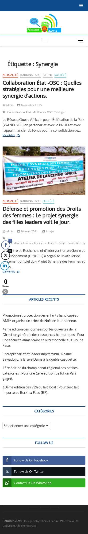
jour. (44, 243)
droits (18, 243)
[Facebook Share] (5, 245)
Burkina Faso (30, 75)
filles (37, 243)
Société (60, 75)
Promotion (74, 243)
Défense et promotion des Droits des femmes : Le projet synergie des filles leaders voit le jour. (42, 215)
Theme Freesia (49, 521)
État (28, 112)
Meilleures (39, 112)
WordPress (67, 521)
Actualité (10, 75)
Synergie (59, 112)
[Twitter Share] (5, 255)
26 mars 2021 (27, 231)
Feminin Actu (12, 521)
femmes (28, 243)
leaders (52, 243)
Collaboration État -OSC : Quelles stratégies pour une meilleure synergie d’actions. (42, 89)
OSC (50, 112)
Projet (62, 243)
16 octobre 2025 (29, 105)
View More (17, 135)
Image (50, 231)
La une (48, 75)
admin (8, 105)
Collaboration (16, 112)
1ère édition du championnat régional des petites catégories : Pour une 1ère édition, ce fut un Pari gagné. (40, 373)
